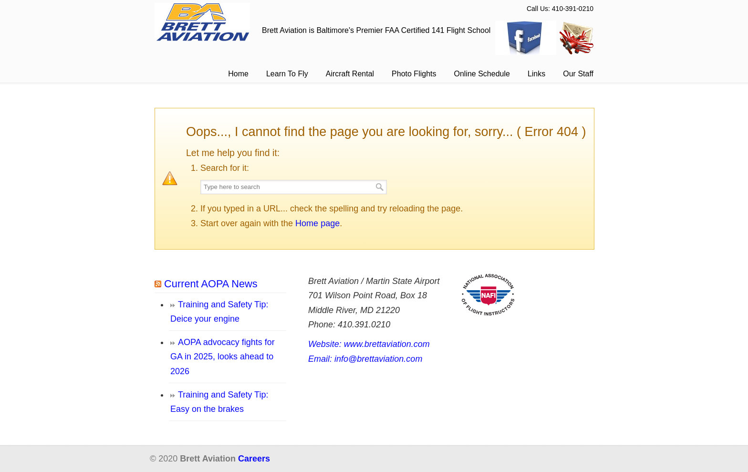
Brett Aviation (202, 22)
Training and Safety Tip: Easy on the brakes (219, 402)
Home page (317, 223)
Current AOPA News (211, 284)
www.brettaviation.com (387, 344)
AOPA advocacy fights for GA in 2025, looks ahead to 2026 (222, 356)
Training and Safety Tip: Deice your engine (219, 312)
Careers (254, 458)
